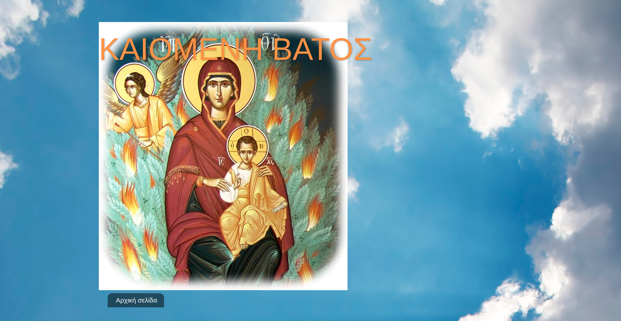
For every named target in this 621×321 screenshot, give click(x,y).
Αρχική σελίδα (136, 300)
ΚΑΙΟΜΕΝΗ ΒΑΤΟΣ (235, 49)
